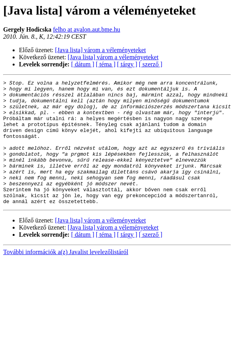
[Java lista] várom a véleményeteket (100, 50)
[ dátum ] (82, 64)
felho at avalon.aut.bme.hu (86, 29)
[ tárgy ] (127, 64)
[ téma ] (106, 64)
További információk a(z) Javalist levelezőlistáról (65, 276)
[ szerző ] (151, 64)
